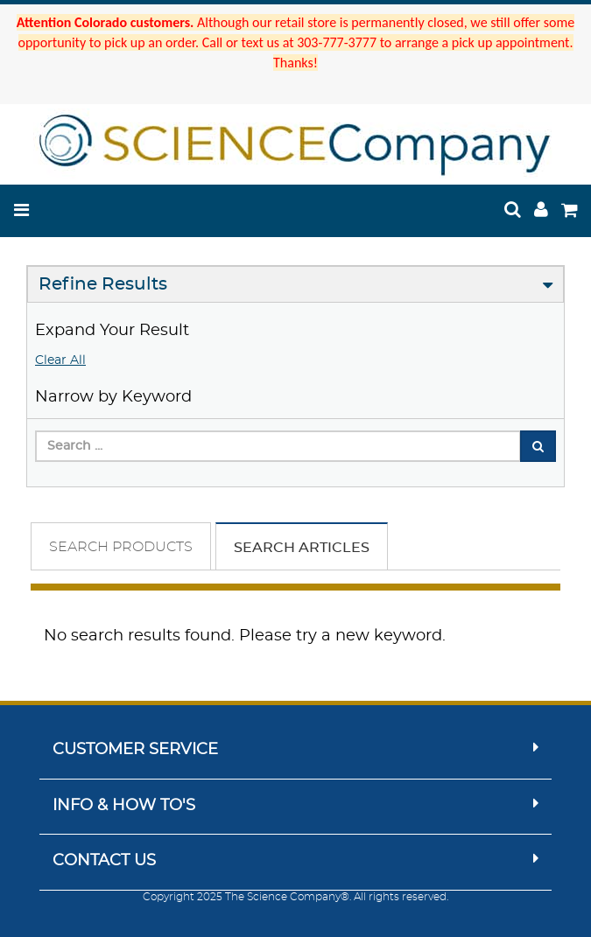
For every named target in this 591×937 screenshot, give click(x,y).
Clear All (60, 360)
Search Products (121, 547)
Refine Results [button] (103, 284)
